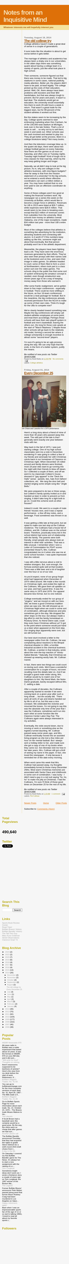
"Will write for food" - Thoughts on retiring (10, 1061)
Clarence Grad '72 (10, 940)
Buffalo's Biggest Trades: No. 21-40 (10, 1098)
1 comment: (56, 794)
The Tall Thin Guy (9, 933)
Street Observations (10, 938)
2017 (7, 965)
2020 (7, 957)
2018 (7, 962)
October (10, 980)
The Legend (7, 1185)
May (9, 997)
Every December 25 (38, 373)
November (11, 977)
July (9, 992)
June (9, 994)
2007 (7, 1024)
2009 (7, 1019)
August (10, 985)
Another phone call (10, 1133)
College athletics (36, 363)
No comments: (58, 359)
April (9, 999)
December (11, 975)
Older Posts (61, 803)
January (10, 1006)
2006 (7, 1027)
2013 (7, 1009)
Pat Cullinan (34, 796)
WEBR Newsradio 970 (11, 1043)
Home (46, 803)
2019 (7, 960)
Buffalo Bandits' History (12, 931)
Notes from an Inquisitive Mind (25, 16)
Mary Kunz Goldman (11, 935)
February (11, 1004)
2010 (7, 1017)
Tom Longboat (8, 1168)
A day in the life (8, 1151)
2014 (7, 972)
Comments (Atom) (46, 809)
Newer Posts (30, 803)
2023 (7, 952)
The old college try (37, 41)
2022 (7, 954)
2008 (7, 1022)
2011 (7, 1014)
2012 (7, 1011)
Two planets (7, 1116)
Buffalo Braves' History (12, 929)
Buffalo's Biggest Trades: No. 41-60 (10, 1080)
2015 (7, 970)
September (12, 982)
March (10, 1001)
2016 (7, 967)
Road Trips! (7, 927)
